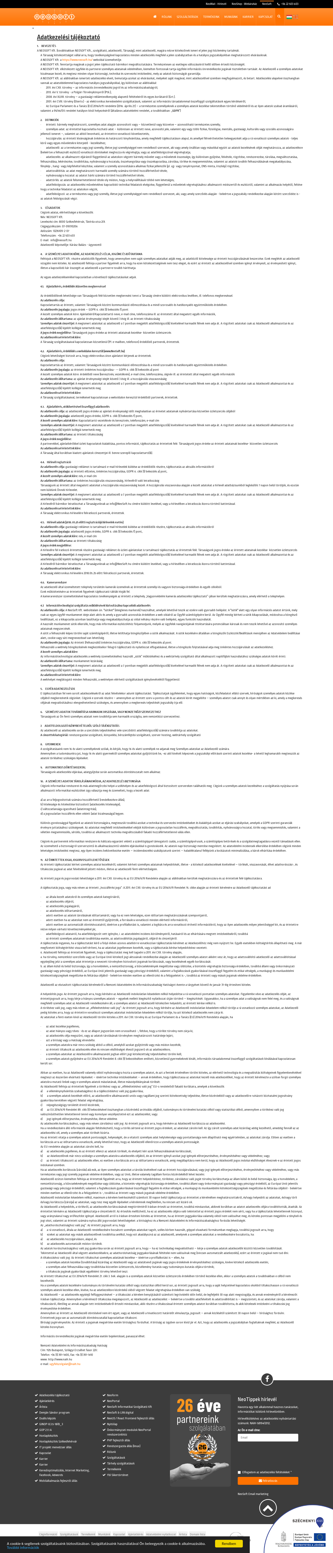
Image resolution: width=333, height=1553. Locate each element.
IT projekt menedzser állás (55, 1447)
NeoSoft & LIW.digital (120, 1412)
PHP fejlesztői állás (118, 1440)
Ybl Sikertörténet (117, 1475)
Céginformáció (48, 1534)
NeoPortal (113, 1401)
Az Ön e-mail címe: (249, 1430)
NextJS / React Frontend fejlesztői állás (130, 1418)
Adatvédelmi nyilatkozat (161, 1534)
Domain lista (197, 1534)
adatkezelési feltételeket (275, 1472)
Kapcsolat (266, 16)
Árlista (43, 1406)
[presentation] (273, 1454)
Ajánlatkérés (46, 1401)
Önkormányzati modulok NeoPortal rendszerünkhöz (129, 1432)
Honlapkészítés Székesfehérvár (58, 1441)
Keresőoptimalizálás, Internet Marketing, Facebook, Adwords (64, 1473)
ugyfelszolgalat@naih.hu (64, 1364)
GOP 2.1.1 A (45, 1430)
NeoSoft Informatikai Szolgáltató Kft (129, 1406)
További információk (23, 1547)
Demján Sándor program (54, 1412)
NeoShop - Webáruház (244, 4)
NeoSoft (266, 4)
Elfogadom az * (265, 1472)
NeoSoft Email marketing (253, 1494)
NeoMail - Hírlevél (216, 4)
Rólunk (167, 16)
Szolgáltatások (187, 16)
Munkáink (231, 16)
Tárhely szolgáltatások (121, 1463)
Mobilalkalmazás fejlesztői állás (58, 1480)
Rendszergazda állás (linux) (123, 1446)
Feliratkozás (268, 1480)
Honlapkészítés (48, 1435)
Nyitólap (112, 1424)
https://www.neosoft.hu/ (77, 60)
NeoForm (112, 1395)
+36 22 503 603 (289, 4)
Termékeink (211, 16)
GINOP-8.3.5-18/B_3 (51, 1424)
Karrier (248, 16)
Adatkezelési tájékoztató (54, 1395)
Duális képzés (47, 1418)
